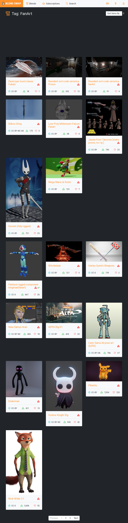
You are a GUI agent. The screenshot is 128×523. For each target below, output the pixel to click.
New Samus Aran (17, 327)
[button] (115, 3)
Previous (54, 518)
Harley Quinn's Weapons (101, 265)
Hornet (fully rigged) (19, 226)
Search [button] (71, 3)
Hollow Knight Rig (58, 415)
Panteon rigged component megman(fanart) (23, 286)
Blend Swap (11, 4)
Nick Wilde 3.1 (16, 498)
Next (76, 518)
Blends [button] (31, 3)
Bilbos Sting (15, 123)
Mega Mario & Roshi (59, 182)
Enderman (13, 401)
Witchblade (54, 265)
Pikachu (92, 385)
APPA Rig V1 (55, 327)
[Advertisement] (64, 36)
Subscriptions (51, 3)
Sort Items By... (114, 13)
